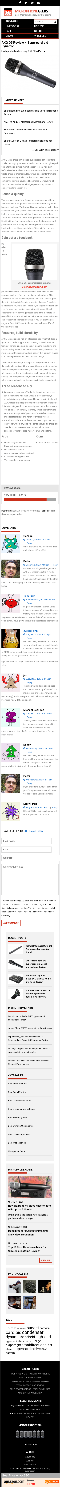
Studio (38, 31)
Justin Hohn (30, 630)
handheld (28, 1337)
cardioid (14, 1332)
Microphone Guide (16, 1151)
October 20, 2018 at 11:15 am (38, 748)
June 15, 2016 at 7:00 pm (36, 565)
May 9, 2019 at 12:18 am (35, 807)
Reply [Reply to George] (29, 543)
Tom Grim (29, 596)
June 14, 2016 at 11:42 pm (36, 539)
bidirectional (21, 1329)
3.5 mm (11, 1328)
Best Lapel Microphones (19, 1100)
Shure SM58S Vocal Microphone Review (33, 1028)
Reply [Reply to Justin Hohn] (29, 638)
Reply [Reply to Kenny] (29, 752)
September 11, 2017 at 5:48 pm (39, 600)
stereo (9, 1349)
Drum (9, 35)
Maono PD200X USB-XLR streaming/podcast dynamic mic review (38, 993)
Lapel (9, 31)
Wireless (40, 35)
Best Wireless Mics (17, 1143)
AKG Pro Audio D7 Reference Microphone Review (28, 122)
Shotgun (12, 21)
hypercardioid (13, 1341)
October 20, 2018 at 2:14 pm (37, 780)
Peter (41, 51)
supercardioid (16, 514)
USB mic (39, 26)
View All (45, 1260)
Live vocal (13, 26)
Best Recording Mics (17, 1117)
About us (30, 1457)
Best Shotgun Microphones (20, 1126)
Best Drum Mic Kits (17, 1092)
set (50, 1345)
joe (26, 831)
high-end (43, 1337)
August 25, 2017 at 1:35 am (37, 679)
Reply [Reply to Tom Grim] (29, 603)
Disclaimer (30, 1464)
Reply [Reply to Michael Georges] (29, 717)
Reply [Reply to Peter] (55, 565)
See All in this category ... (45, 149)
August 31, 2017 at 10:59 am (37, 713)
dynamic (5, 514)
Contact (30, 1461)
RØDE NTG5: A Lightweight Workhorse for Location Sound (39, 949)
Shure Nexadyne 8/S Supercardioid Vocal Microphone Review (36, 964)
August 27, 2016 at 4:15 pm (37, 634)
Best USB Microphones (19, 1134)
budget (51, 511)
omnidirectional (34, 1345)
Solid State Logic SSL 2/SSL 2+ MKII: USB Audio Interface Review (38, 978)
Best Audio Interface (17, 1083)
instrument (26, 1341)
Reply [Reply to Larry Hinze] (54, 807)
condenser (33, 1332)
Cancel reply (36, 831)
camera (45, 1328)
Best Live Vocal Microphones (25, 510)
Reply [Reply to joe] (29, 682)
